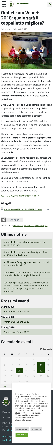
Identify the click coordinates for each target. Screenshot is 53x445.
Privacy (6, 436)
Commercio (18, 225)
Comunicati (29, 225)
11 (41, 364)
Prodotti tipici (41, 225)
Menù (4, 6)
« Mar (3, 386)
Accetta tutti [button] (22, 435)
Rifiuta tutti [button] (36, 429)
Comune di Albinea (24, 3)
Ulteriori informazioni (23, 420)
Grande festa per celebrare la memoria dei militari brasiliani (24, 243)
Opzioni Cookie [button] (21, 429)
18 (41, 370)
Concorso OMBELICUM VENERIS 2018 (20, 196)
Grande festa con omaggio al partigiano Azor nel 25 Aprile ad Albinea (25, 253)
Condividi (14, 220)
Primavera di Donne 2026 (16, 311)
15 (19, 370)
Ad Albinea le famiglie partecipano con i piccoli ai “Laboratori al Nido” (26, 264)
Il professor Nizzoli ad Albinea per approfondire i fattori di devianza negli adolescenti (26, 274)
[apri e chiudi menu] (4, 2)
